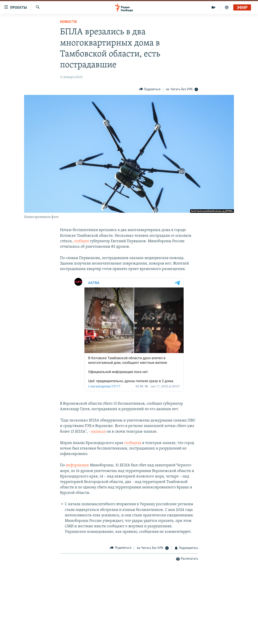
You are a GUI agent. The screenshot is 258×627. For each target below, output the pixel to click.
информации (77, 465)
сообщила (132, 443)
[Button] (150, 89)
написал (98, 432)
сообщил (81, 241)
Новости (68, 22)
